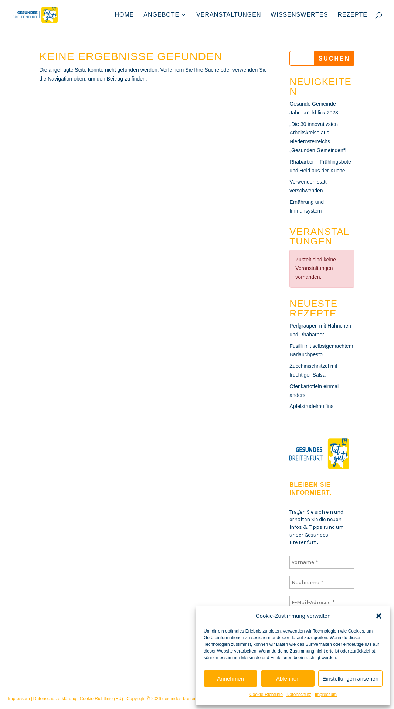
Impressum (326, 694)
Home (124, 15)
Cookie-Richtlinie (266, 694)
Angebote (161, 15)
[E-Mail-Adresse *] (321, 602)
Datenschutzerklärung (55, 698)
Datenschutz (298, 694)
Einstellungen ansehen (350, 678)
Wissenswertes (299, 15)
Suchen (334, 58)
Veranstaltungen (228, 15)
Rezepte (352, 15)
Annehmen (230, 678)
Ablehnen (287, 678)
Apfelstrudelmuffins (311, 406)
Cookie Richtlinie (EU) (101, 698)
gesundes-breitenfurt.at (185, 698)
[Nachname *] (321, 582)
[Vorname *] (321, 562)
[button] (379, 616)
